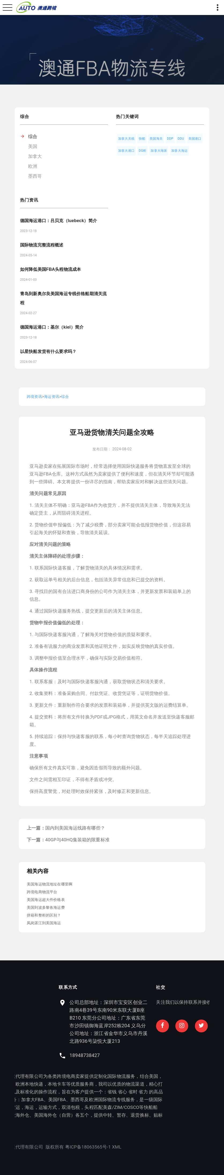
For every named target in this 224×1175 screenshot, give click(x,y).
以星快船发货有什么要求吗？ (48, 351)
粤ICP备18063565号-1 (37, 1147)
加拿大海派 (159, 151)
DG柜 (143, 151)
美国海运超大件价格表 (46, 900)
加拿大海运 (179, 151)
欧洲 (32, 166)
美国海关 (156, 138)
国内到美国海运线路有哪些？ (75, 828)
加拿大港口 (126, 151)
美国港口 (194, 138)
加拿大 (35, 156)
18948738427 (135, 1055)
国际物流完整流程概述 (42, 245)
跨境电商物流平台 (42, 892)
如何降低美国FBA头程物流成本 (50, 269)
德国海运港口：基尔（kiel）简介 (52, 327)
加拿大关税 (126, 138)
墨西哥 (35, 176)
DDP (170, 138)
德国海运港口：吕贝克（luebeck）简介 (58, 220)
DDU (181, 138)
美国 (32, 146)
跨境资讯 (34, 396)
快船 (142, 138)
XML (66, 1147)
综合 (32, 136)
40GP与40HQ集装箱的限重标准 (77, 839)
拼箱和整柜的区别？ (44, 915)
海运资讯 (51, 396)
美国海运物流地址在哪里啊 (49, 884)
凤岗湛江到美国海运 (44, 923)
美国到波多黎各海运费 (46, 907)
